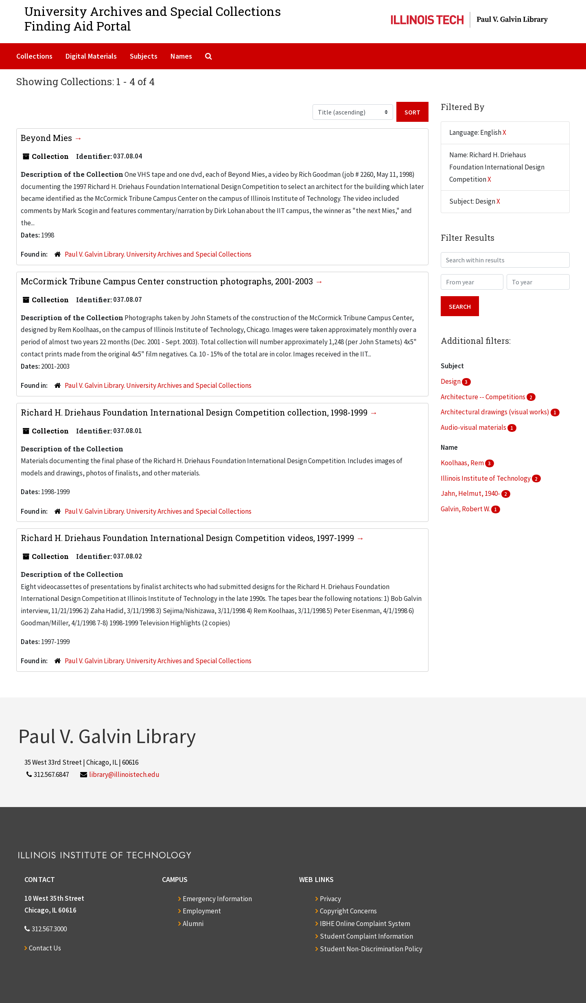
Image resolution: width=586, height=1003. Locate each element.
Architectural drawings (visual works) (496, 411)
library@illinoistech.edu (124, 774)
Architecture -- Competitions (484, 396)
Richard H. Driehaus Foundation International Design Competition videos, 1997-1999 (188, 537)
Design (451, 381)
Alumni (193, 923)
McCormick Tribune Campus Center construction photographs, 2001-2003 (168, 281)
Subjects (143, 56)
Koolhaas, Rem (463, 462)
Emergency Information (217, 898)
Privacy (330, 898)
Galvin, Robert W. (466, 508)
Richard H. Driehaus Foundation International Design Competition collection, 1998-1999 (195, 412)
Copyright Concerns (348, 910)
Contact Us (45, 948)
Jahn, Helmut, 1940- (471, 493)
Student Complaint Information (366, 936)
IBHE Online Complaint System (365, 923)
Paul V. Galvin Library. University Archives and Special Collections (158, 254)
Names (181, 56)
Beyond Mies (47, 137)
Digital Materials (91, 56)
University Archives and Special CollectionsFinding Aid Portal (152, 18)
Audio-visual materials (474, 427)
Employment (202, 910)
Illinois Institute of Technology (486, 478)
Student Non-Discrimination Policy (371, 948)
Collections (34, 56)
